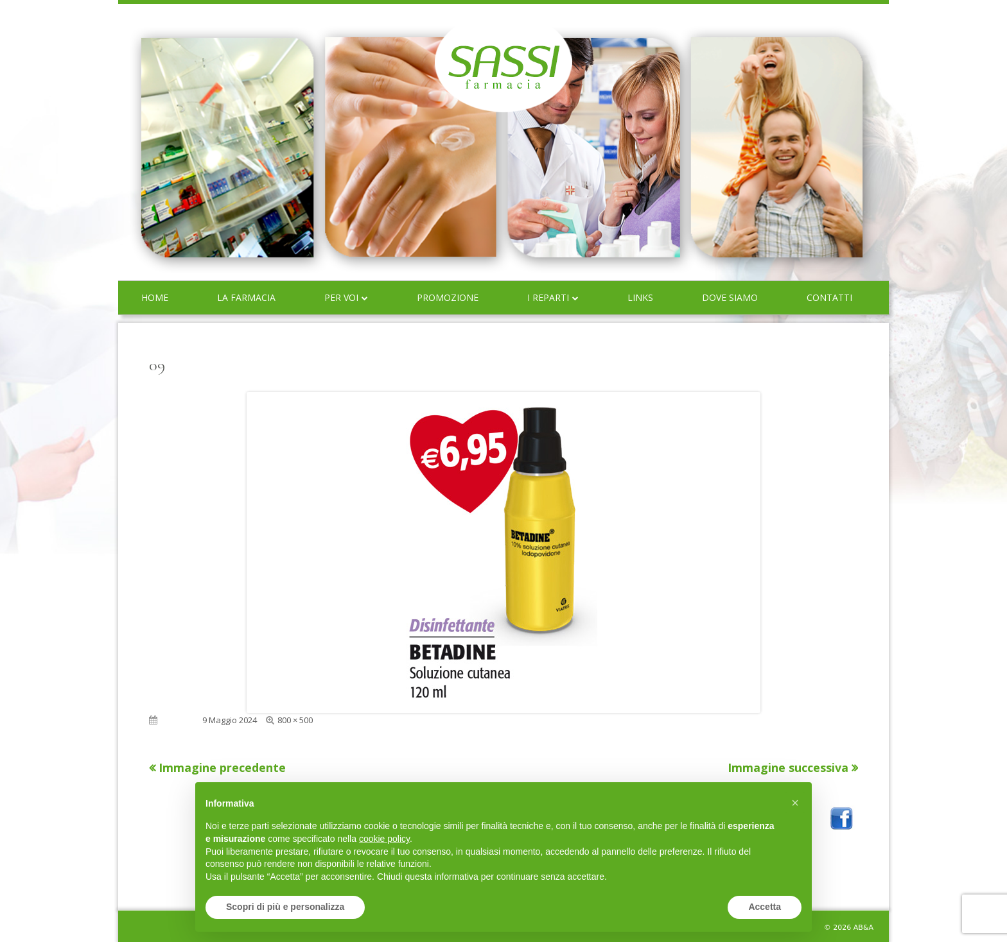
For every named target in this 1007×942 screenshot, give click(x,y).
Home (154, 297)
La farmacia (246, 297)
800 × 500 (295, 720)
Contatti (829, 297)
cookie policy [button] (384, 839)
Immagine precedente (222, 767)
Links (640, 297)
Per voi (341, 297)
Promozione (447, 297)
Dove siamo (730, 297)
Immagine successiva (788, 767)
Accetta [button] (764, 907)
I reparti (548, 297)
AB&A (863, 927)
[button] (795, 802)
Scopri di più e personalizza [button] (285, 907)
